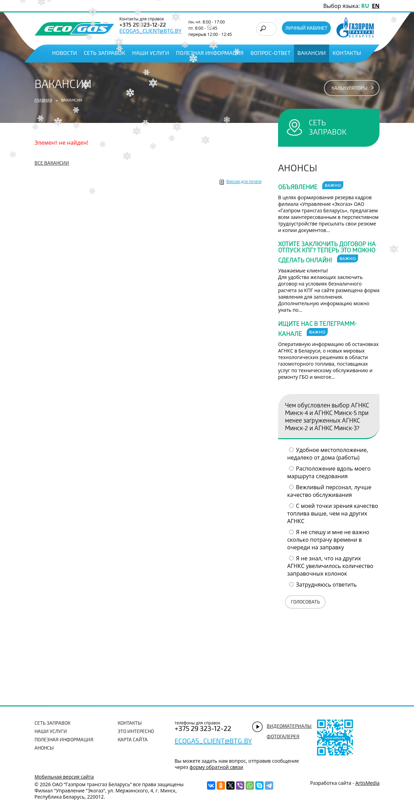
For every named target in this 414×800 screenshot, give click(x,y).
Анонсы (44, 748)
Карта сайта (133, 740)
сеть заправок (327, 127)
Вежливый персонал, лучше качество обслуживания (329, 491)
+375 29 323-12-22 (203, 729)
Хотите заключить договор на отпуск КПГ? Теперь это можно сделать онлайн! (327, 253)
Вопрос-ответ (270, 53)
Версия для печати (244, 182)
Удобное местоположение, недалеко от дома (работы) (327, 453)
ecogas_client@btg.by (150, 31)
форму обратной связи (216, 767)
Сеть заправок (104, 53)
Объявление (310, 186)
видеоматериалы (289, 726)
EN (375, 6)
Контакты (347, 53)
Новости (64, 53)
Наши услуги (150, 53)
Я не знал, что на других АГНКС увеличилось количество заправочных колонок (330, 566)
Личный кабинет (306, 28)
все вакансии (51, 163)
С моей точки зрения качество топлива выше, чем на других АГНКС (332, 513)
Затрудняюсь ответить (326, 584)
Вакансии (311, 53)
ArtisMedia (367, 783)
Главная (43, 100)
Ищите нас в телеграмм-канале (317, 330)
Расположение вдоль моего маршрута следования (329, 472)
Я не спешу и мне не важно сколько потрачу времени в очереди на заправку (328, 539)
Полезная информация (210, 53)
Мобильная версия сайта (64, 776)
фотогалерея (283, 737)
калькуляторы (349, 88)
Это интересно (136, 732)
